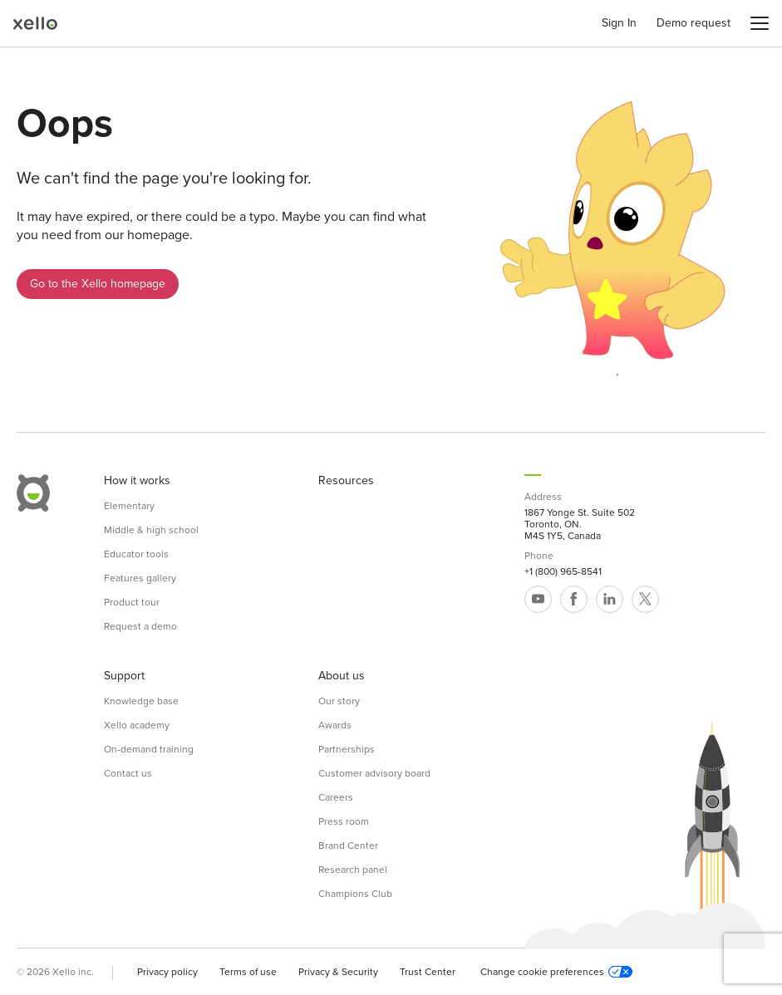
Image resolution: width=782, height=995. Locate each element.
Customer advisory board (374, 773)
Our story (339, 701)
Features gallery (140, 578)
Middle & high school (151, 530)
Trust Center (427, 972)
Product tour (132, 602)
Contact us (128, 773)
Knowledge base (141, 701)
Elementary (129, 506)
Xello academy (137, 725)
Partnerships (346, 749)
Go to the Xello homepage (97, 284)
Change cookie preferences (556, 972)
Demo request (693, 23)
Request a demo (140, 626)
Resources (346, 481)
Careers (335, 797)
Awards (335, 725)
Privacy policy (167, 972)
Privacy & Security (338, 972)
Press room (343, 821)
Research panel (352, 869)
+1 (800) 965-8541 (563, 571)
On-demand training (149, 749)
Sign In (619, 23)
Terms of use (248, 972)
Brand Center (348, 845)
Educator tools (136, 554)
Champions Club (355, 893)
